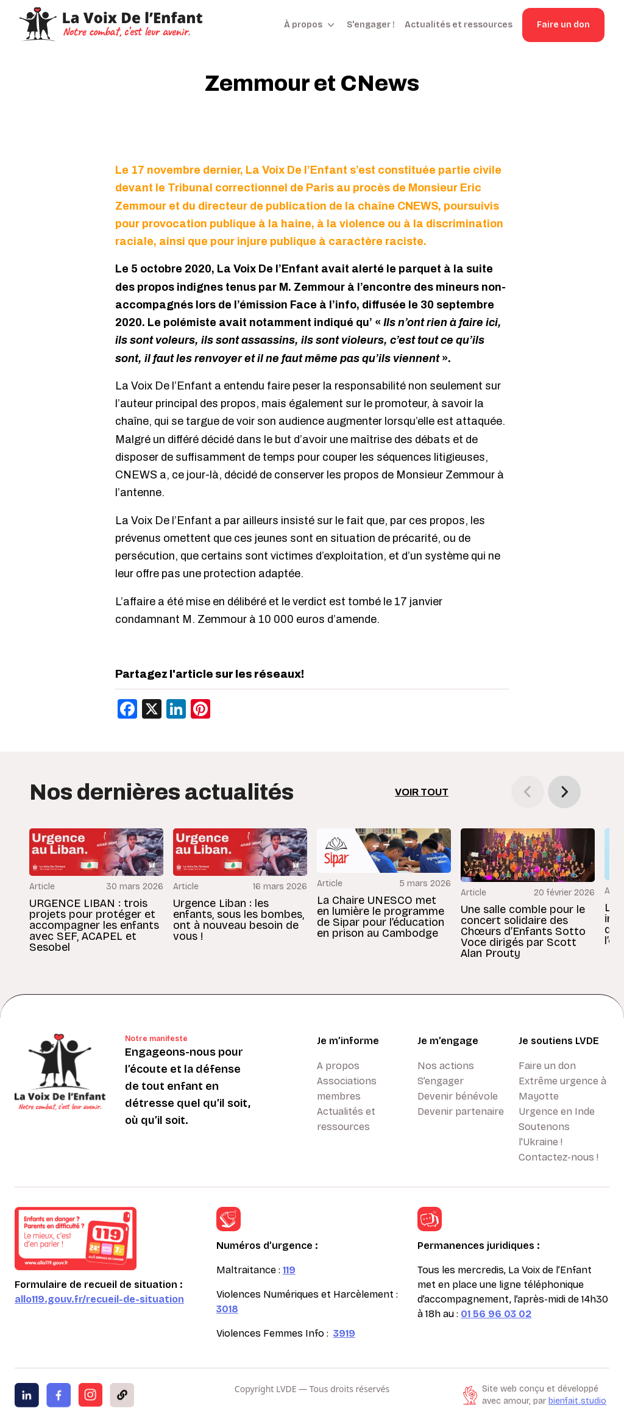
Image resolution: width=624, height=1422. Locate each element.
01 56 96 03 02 (496, 1314)
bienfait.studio (577, 1401)
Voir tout (421, 792)
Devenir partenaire (460, 1111)
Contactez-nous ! (558, 1157)
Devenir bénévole (457, 1096)
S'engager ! (371, 25)
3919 (344, 1333)
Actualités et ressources (458, 25)
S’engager (440, 1081)
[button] (564, 791)
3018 (227, 1309)
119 (289, 1270)
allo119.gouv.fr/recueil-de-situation (99, 1299)
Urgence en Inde (557, 1111)
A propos (338, 1066)
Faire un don (563, 25)
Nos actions (445, 1066)
